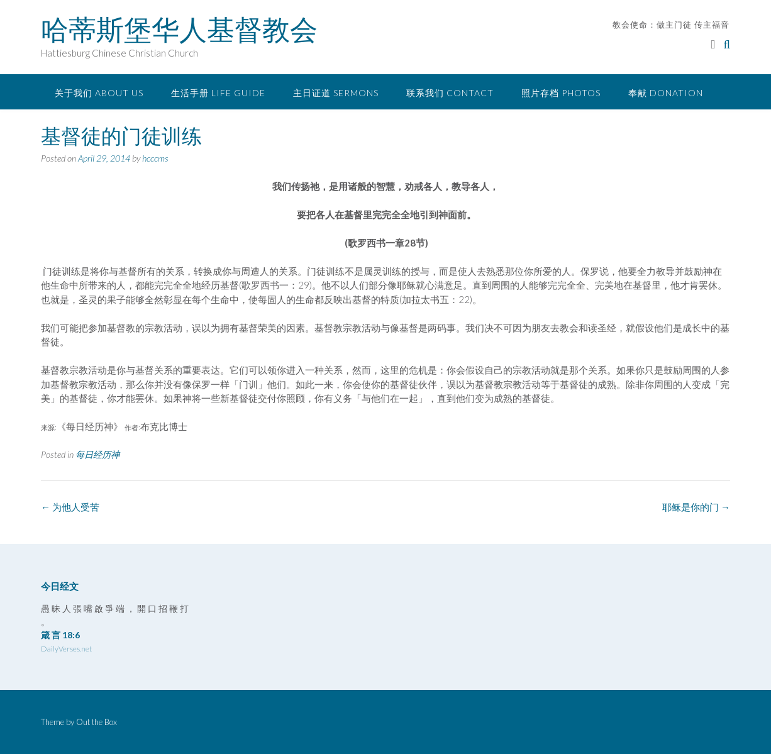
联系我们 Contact (450, 92)
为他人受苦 (70, 507)
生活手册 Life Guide (218, 92)
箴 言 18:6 (60, 634)
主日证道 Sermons (336, 92)
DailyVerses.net (66, 648)
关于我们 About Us (99, 92)
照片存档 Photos (561, 92)
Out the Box (96, 722)
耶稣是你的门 (696, 507)
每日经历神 (97, 454)
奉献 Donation (665, 92)
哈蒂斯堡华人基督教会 (179, 29)
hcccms (155, 158)
